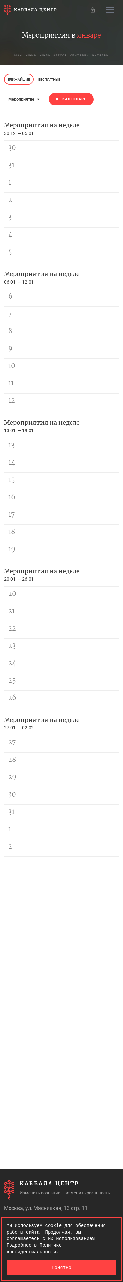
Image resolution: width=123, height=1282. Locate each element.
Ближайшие (19, 79)
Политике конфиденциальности (34, 1248)
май (18, 55)
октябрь (100, 55)
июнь (31, 55)
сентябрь (80, 55)
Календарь (71, 99)
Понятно (61, 1267)
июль (45, 55)
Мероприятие (23, 99)
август (60, 55)
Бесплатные (49, 79)
